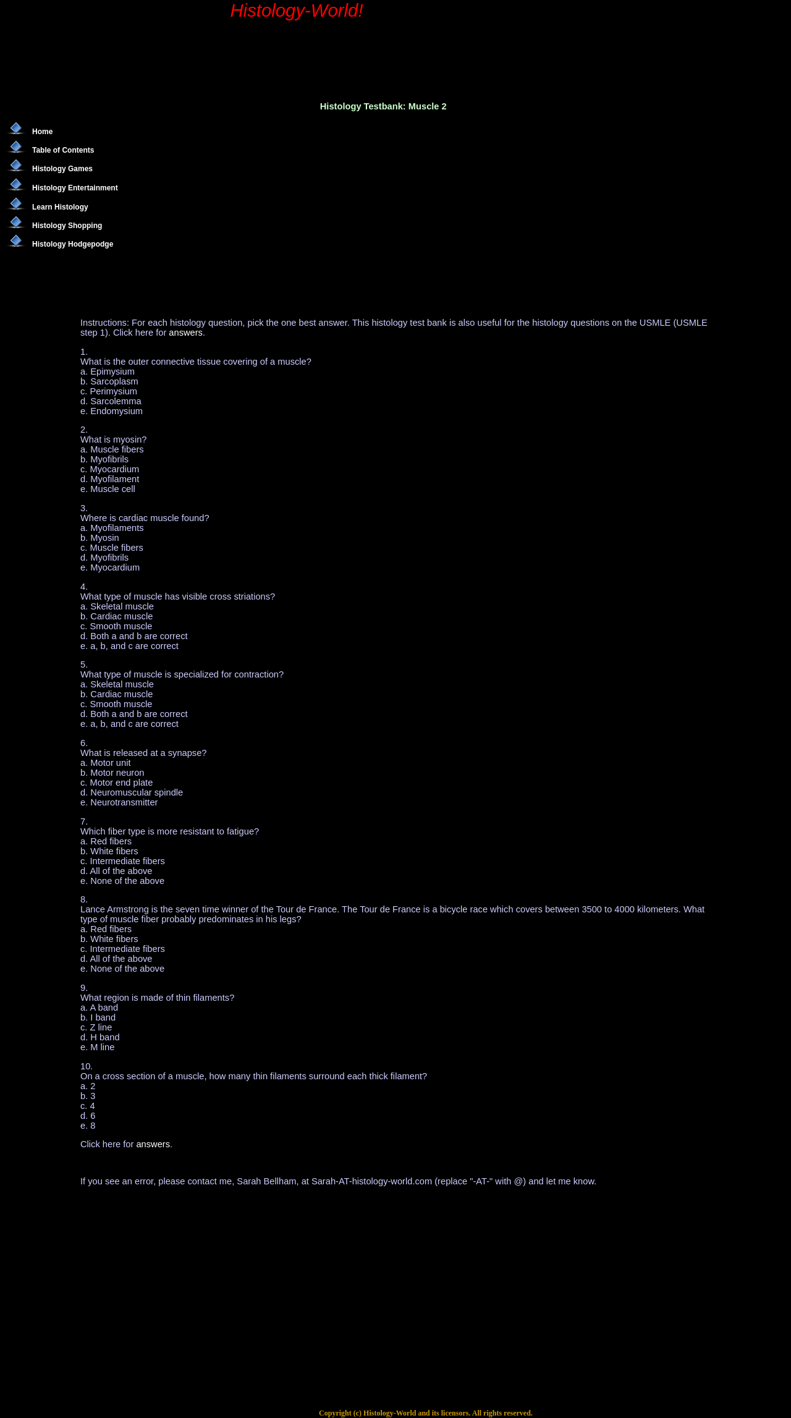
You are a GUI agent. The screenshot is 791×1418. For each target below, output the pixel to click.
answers (186, 333)
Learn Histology (60, 207)
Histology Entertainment (75, 188)
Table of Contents (63, 150)
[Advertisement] (361, 203)
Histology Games (62, 168)
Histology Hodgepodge (72, 244)
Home (42, 131)
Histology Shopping (67, 225)
